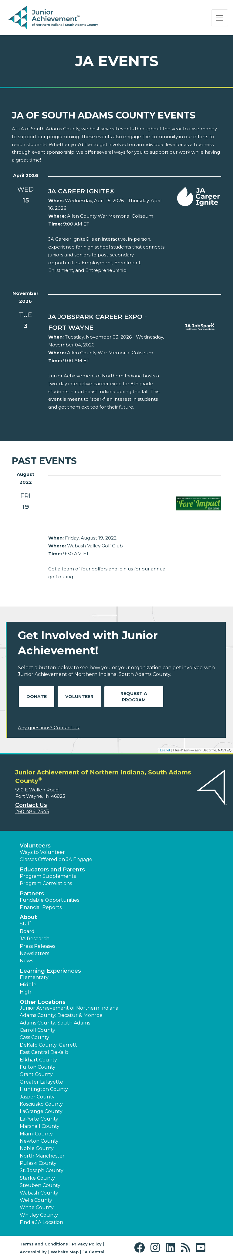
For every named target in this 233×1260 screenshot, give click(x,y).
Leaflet (165, 750)
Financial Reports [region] (41, 907)
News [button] (26, 961)
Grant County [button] (36, 1074)
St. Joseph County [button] (41, 1170)
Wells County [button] (36, 1200)
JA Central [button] (93, 1251)
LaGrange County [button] (41, 1111)
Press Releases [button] (37, 946)
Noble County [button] (37, 1148)
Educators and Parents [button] (52, 869)
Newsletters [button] (34, 953)
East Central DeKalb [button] (44, 1052)
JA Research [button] (34, 938)
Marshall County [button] (39, 1126)
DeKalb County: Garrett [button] (48, 1045)
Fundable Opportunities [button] (49, 900)
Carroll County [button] (37, 1030)
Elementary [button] (34, 977)
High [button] (25, 992)
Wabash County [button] (39, 1193)
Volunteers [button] (35, 845)
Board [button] (27, 931)
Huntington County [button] (44, 1089)
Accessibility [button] (33, 1251)
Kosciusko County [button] (41, 1104)
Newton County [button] (39, 1141)
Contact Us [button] (31, 805)
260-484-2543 (32, 811)
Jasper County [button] (37, 1097)
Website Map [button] (65, 1251)
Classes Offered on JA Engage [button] (56, 859)
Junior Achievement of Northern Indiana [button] (69, 1008)
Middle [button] (28, 985)
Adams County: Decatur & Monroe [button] (61, 1015)
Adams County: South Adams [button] (55, 1023)
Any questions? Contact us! (48, 727)
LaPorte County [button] (39, 1119)
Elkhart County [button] (38, 1060)
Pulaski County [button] (38, 1163)
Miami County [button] (36, 1134)
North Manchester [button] (42, 1156)
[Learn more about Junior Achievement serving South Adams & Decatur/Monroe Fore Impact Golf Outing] (107, 512)
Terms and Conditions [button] (44, 1244)
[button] (141, 1247)
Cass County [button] (34, 1037)
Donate (36, 696)
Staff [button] (25, 924)
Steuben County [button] (40, 1185)
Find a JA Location (41, 1222)
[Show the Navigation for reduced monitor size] (219, 17)
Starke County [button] (37, 1178)
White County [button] (37, 1207)
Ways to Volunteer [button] (42, 852)
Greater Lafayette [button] (41, 1082)
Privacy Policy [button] (87, 1244)
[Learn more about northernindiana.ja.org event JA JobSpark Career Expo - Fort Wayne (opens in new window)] (107, 322)
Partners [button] (32, 893)
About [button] (28, 917)
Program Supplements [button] (48, 876)
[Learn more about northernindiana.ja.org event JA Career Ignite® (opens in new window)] (107, 191)
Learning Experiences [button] (50, 971)
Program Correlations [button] (46, 883)
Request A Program (133, 697)
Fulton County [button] (38, 1067)
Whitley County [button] (39, 1215)
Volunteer (79, 696)
